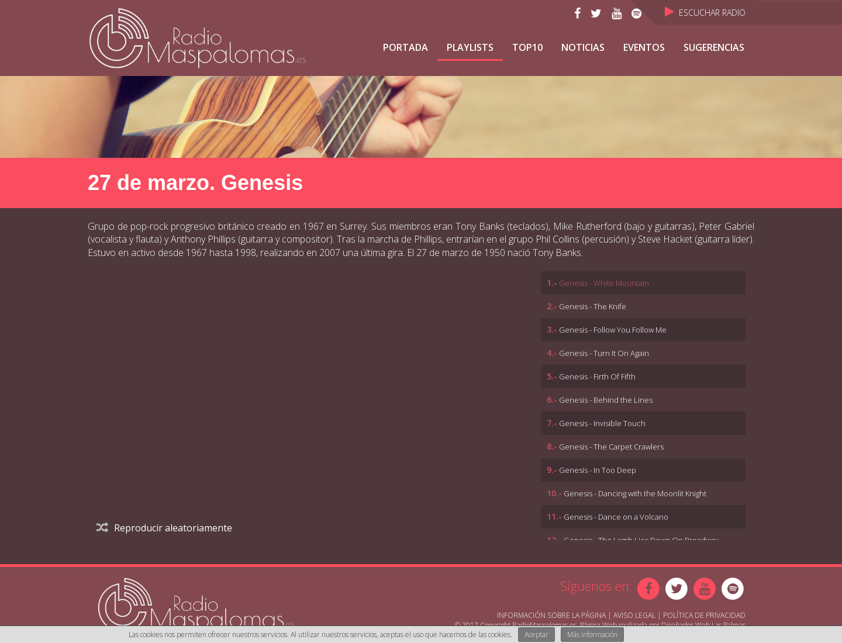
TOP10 (527, 47)
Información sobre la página (551, 615)
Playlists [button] (470, 47)
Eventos (644, 47)
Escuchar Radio (705, 12)
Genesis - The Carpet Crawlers (611, 446)
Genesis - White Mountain (604, 283)
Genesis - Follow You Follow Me (613, 329)
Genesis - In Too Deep (597, 470)
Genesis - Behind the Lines (606, 400)
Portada (405, 47)
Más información (592, 634)
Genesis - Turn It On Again (604, 353)
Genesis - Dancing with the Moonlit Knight (635, 493)
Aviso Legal (634, 615)
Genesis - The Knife (592, 306)
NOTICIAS (583, 47)
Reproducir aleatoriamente (164, 527)
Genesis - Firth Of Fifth (597, 376)
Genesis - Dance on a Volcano (616, 516)
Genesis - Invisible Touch (602, 423)
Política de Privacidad (704, 615)
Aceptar (536, 634)
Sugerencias (714, 47)
